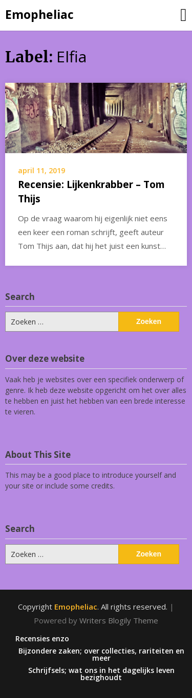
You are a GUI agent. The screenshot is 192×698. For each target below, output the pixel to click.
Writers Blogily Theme (118, 620)
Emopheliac (39, 14)
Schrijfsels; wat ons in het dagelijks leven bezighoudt (101, 674)
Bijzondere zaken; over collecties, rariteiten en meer (101, 654)
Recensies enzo (42, 638)
